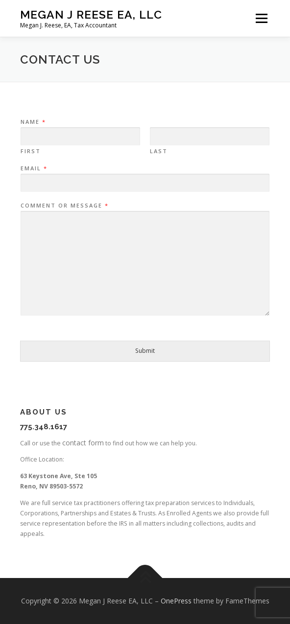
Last (159, 151)
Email (34, 168)
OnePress (176, 600)
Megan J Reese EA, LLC (91, 14)
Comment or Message (64, 205)
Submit (145, 351)
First (31, 151)
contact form (83, 442)
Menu (261, 18)
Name (33, 121)
